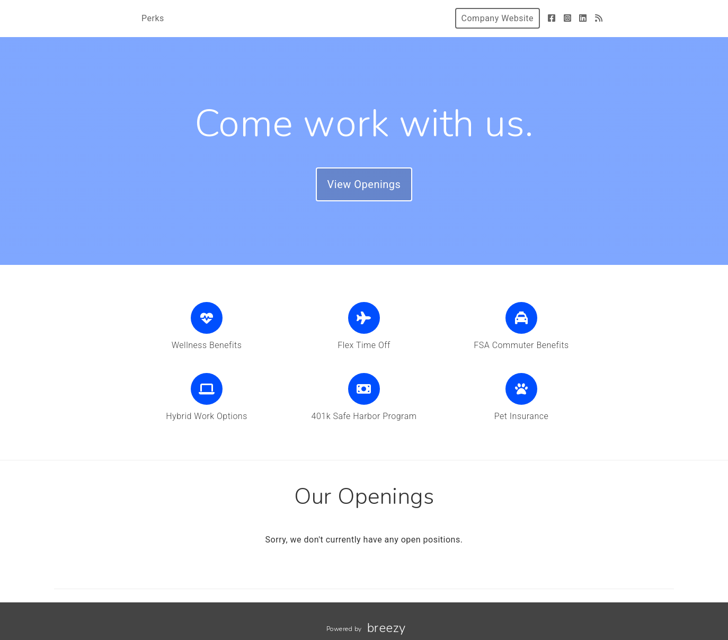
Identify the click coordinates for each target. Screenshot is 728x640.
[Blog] (599, 18)
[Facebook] (552, 18)
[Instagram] (568, 18)
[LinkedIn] (583, 18)
